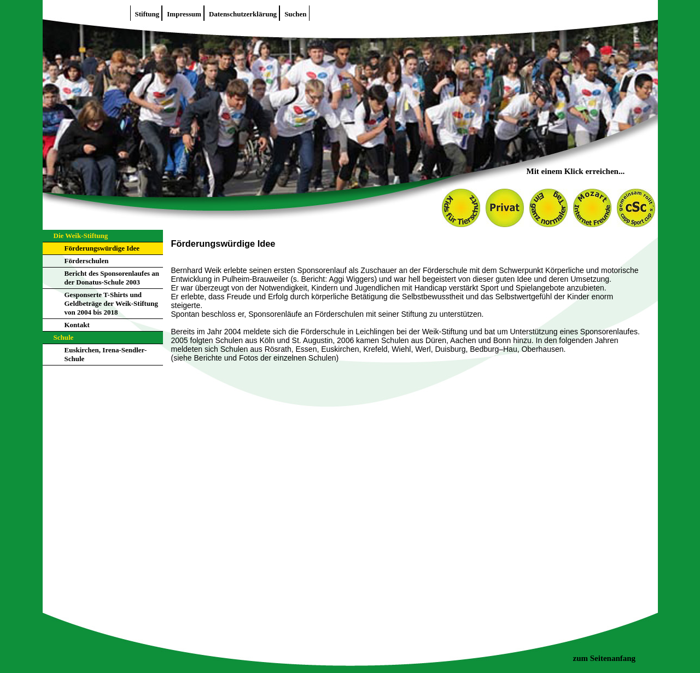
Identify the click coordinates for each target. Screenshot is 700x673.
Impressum (184, 14)
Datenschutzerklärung (243, 14)
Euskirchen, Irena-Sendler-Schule (106, 354)
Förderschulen (87, 261)
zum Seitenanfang (604, 658)
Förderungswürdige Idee (102, 248)
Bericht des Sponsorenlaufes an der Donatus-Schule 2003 (112, 277)
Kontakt (77, 325)
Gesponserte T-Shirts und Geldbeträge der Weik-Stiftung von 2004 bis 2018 (111, 303)
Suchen (295, 14)
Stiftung (147, 14)
